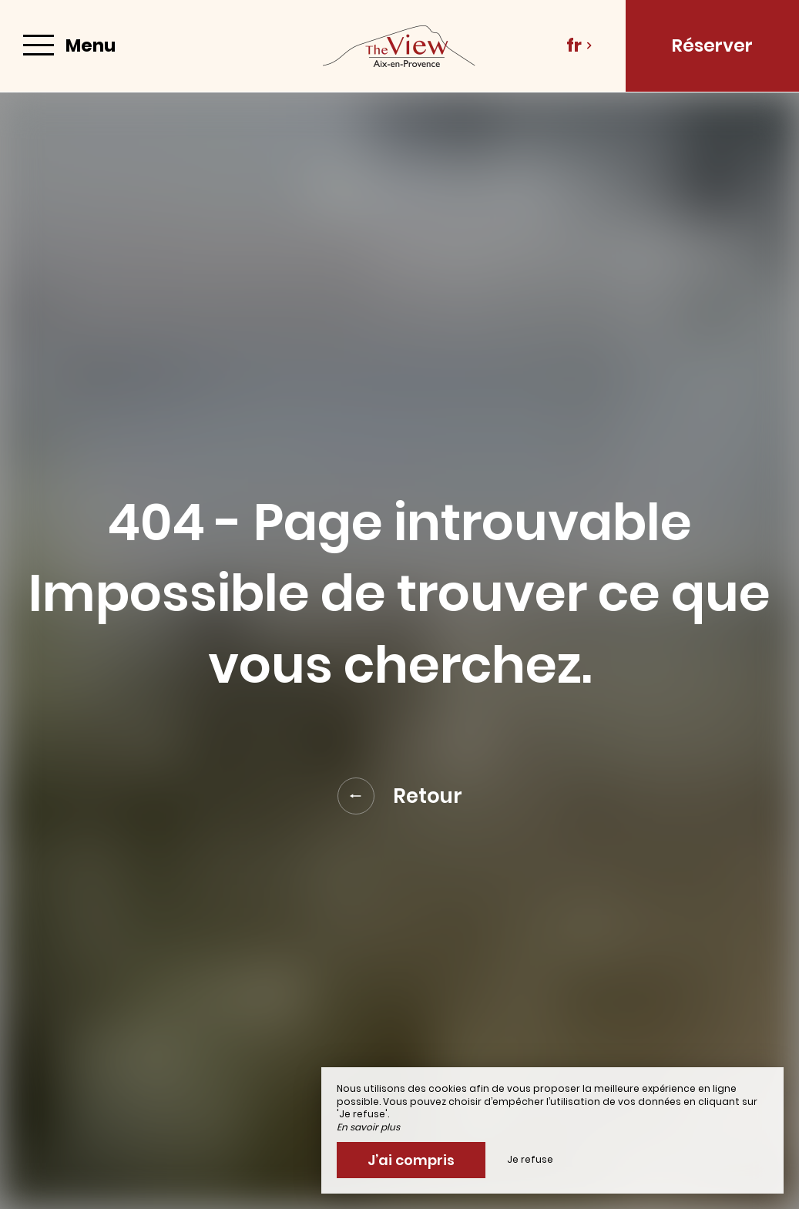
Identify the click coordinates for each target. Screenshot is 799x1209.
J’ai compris (411, 1160)
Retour (399, 795)
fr (579, 45)
